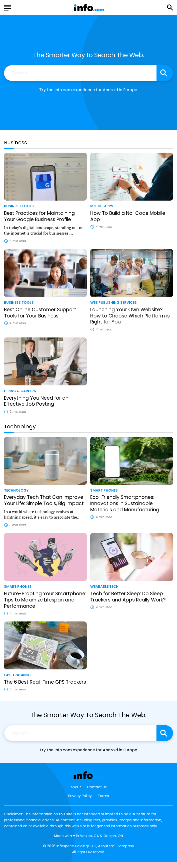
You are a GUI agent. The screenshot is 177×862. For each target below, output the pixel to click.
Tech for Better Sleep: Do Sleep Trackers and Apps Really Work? (128, 596)
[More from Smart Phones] (131, 490)
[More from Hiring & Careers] (45, 390)
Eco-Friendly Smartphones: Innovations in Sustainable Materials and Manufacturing (124, 503)
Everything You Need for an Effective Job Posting (36, 401)
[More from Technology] (45, 490)
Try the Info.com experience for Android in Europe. (88, 90)
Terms (103, 795)
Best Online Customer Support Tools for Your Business (40, 312)
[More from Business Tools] (45, 206)
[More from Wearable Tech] (131, 586)
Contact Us (97, 787)
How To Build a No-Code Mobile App (127, 216)
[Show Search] (170, 7)
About (75, 787)
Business (15, 143)
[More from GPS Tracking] (45, 674)
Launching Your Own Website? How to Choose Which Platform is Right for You (130, 315)
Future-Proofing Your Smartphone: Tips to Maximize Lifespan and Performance (45, 599)
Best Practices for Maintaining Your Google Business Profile (39, 216)
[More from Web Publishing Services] (131, 302)
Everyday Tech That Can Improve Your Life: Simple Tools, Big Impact (44, 500)
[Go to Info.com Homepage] (89, 7)
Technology (20, 427)
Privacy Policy (80, 795)
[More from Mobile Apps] (131, 206)
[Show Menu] (7, 7)
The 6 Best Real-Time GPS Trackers (45, 682)
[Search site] (164, 73)
